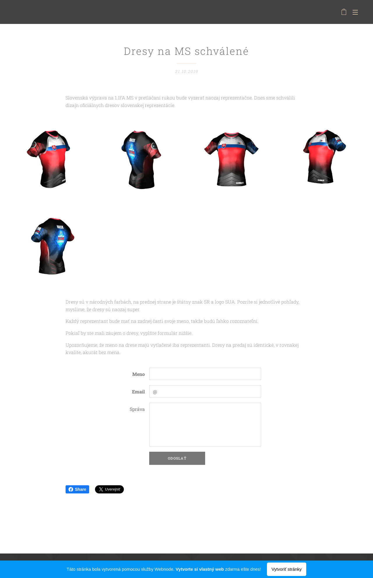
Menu (355, 12)
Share (77, 489)
